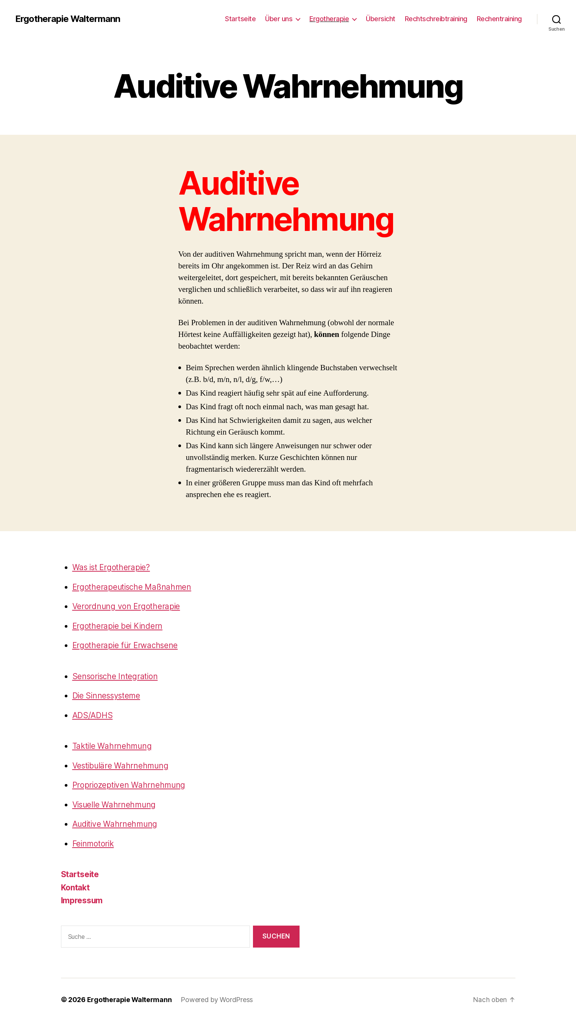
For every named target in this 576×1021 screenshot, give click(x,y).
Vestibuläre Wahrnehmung (121, 765)
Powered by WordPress (217, 1000)
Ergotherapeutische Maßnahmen (133, 587)
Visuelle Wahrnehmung (115, 804)
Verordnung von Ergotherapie (126, 606)
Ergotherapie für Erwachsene (126, 645)
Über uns (278, 19)
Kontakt (75, 887)
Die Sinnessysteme (107, 695)
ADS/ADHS (92, 715)
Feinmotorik (93, 843)
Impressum (82, 900)
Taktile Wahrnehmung (112, 746)
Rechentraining (499, 19)
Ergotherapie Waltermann (67, 18)
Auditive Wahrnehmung (115, 824)
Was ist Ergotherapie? (112, 567)
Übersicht (380, 19)
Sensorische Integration (116, 676)
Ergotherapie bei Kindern (118, 626)
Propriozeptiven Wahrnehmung (129, 785)
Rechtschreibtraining (436, 19)
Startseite (240, 19)
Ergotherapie (329, 19)
